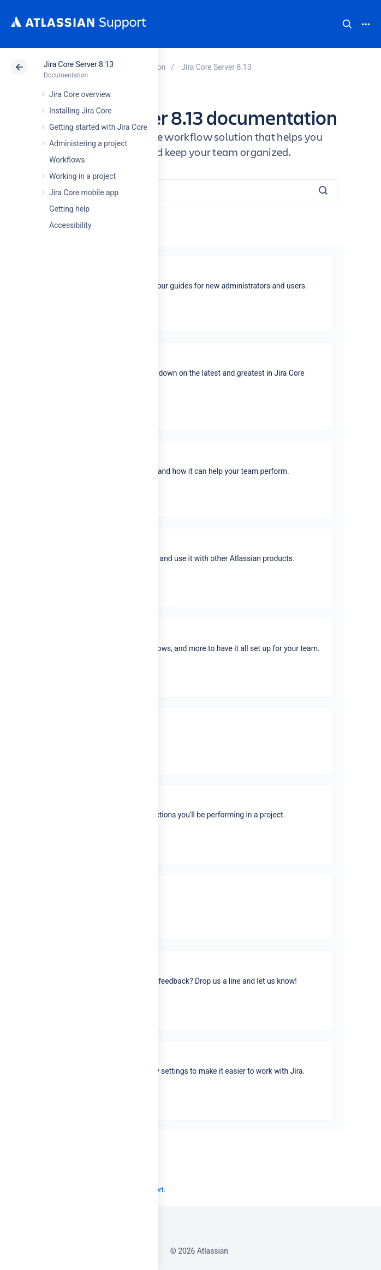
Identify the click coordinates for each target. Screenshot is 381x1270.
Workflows (67, 159)
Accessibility (70, 225)
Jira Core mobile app (83, 192)
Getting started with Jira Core (98, 127)
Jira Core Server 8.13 (79, 64)
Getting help (69, 208)
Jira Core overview (80, 94)
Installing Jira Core (80, 110)
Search (347, 24)
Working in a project (82, 176)
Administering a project (88, 143)
